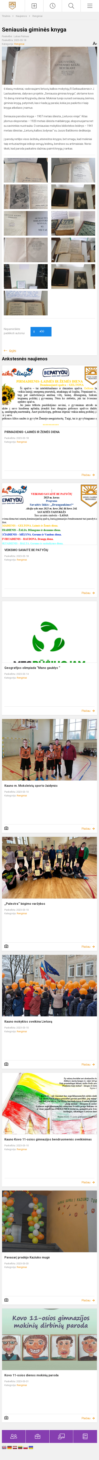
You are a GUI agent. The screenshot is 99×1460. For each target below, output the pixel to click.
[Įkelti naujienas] (34, 6)
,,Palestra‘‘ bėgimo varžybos (24, 904)
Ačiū (38, 332)
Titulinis (6, 16)
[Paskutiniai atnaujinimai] (52, 6)
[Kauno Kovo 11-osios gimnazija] (12, 5)
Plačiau (86, 474)
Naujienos (21, 16)
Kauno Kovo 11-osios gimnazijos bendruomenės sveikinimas (48, 1139)
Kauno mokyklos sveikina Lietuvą (28, 1021)
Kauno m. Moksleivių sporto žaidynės (31, 785)
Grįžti (12, 351)
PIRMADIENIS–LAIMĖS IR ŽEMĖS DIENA (32, 432)
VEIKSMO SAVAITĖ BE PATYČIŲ (26, 550)
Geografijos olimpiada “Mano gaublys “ (32, 668)
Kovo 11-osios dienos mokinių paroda (31, 1375)
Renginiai (37, 16)
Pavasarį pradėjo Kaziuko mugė (27, 1257)
